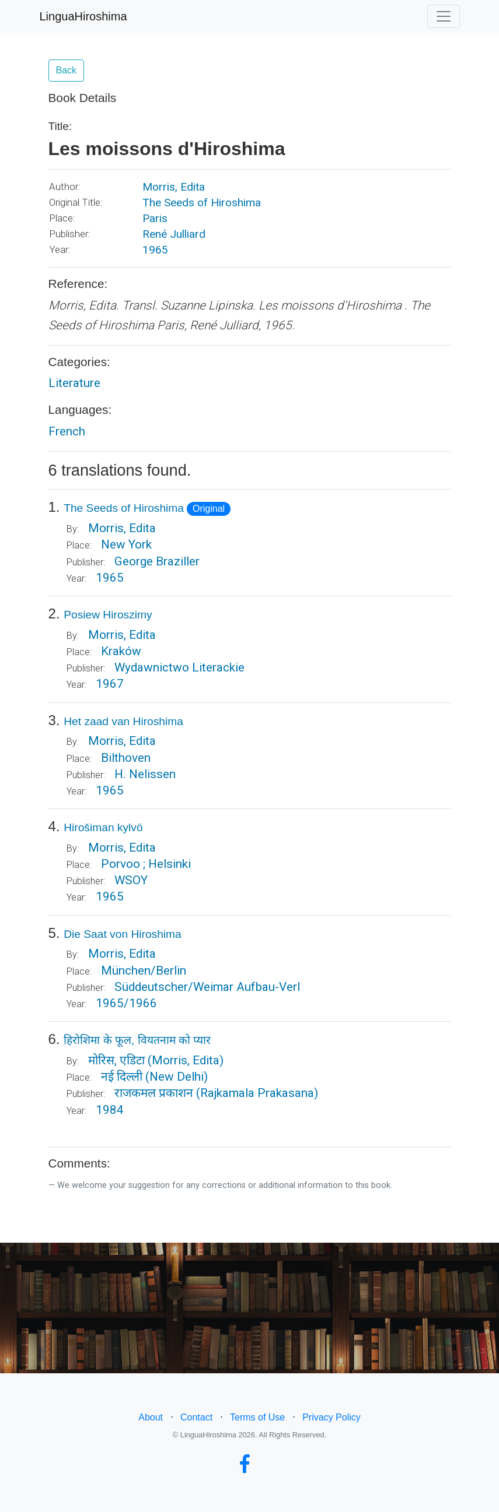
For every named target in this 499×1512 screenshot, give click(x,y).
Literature (74, 383)
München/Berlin (143, 970)
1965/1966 (126, 1003)
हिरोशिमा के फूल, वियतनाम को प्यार (137, 1040)
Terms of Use (257, 1417)
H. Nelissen (145, 774)
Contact (196, 1417)
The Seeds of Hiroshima (201, 202)
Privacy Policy (331, 1417)
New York (126, 544)
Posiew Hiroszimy (108, 615)
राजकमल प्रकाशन (153, 1093)
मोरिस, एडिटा (116, 1060)
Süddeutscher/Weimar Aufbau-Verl (207, 987)
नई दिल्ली (121, 1077)
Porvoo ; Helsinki (146, 864)
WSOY (131, 880)
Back (66, 70)
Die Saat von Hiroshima (123, 934)
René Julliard (173, 234)
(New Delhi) (176, 1077)
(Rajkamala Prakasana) (257, 1093)
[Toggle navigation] (443, 16)
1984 (110, 1110)
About (150, 1417)
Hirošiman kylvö (103, 827)
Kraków (121, 651)
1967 (110, 684)
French (66, 431)
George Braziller (157, 561)
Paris (155, 218)
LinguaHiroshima (83, 16)
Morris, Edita (173, 187)
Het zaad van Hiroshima (123, 721)
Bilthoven (126, 758)
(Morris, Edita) (186, 1060)
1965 (155, 249)
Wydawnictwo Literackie (179, 667)
